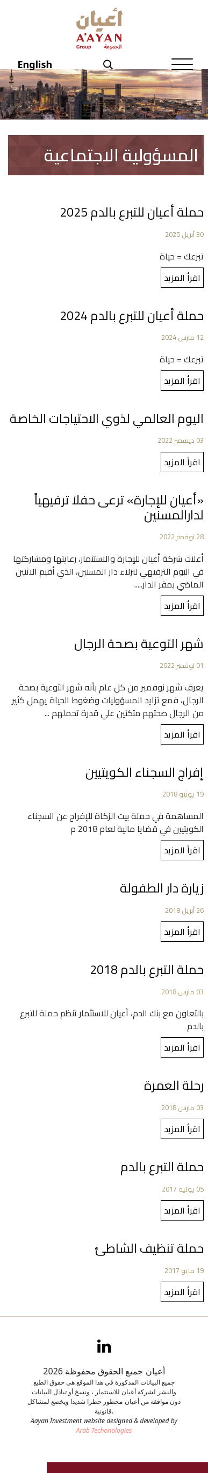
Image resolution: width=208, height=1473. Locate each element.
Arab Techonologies (104, 1430)
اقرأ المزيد (182, 278)
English (35, 64)
